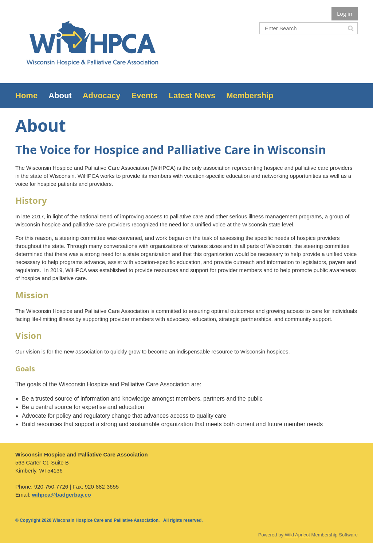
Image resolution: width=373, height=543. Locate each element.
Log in (344, 13)
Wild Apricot (297, 535)
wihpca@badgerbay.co (61, 495)
